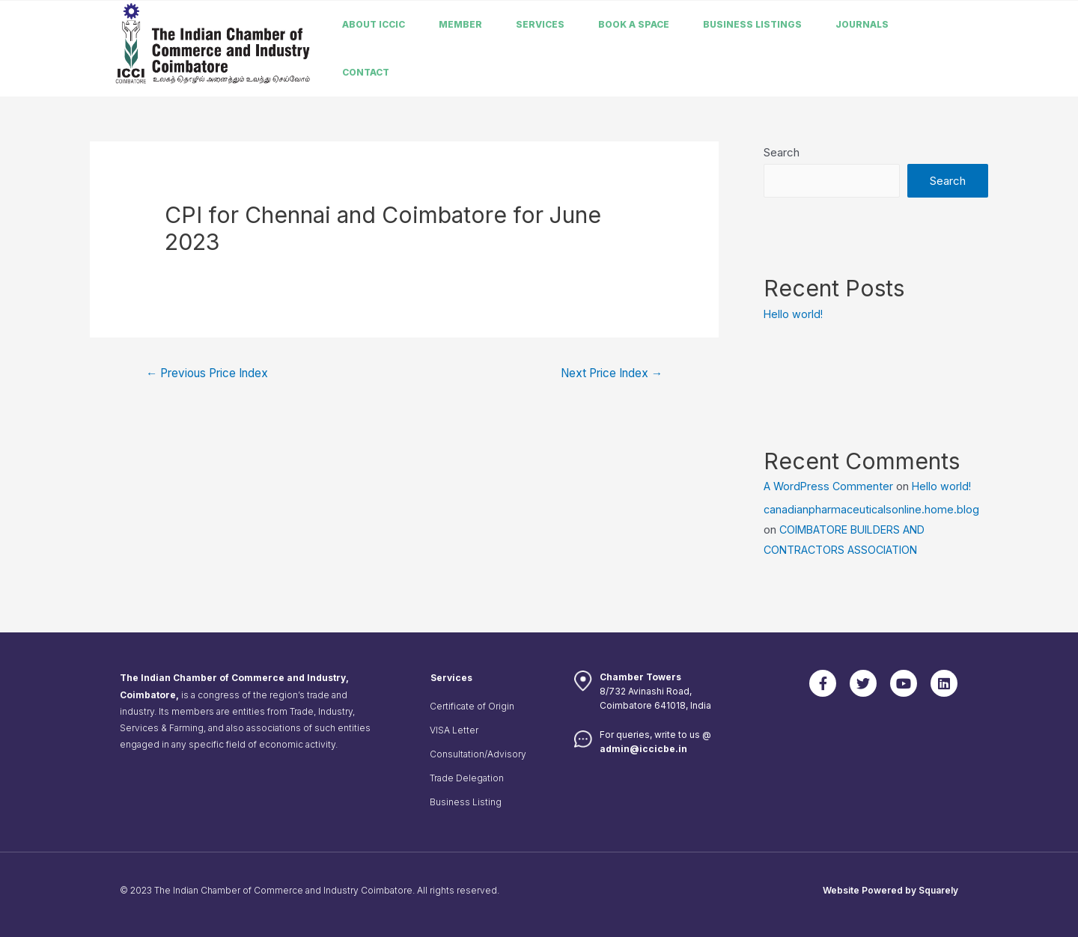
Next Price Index (606, 374)
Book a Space (633, 24)
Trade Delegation (467, 778)
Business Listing (466, 802)
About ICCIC (373, 24)
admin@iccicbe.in (643, 748)
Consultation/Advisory (478, 754)
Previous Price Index (214, 374)
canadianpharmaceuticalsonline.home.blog (872, 509)
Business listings (752, 24)
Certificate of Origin (472, 706)
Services (540, 24)
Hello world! (794, 314)
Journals (862, 24)
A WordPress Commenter (830, 486)
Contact (365, 72)
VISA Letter (454, 730)
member (460, 24)
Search (782, 152)
